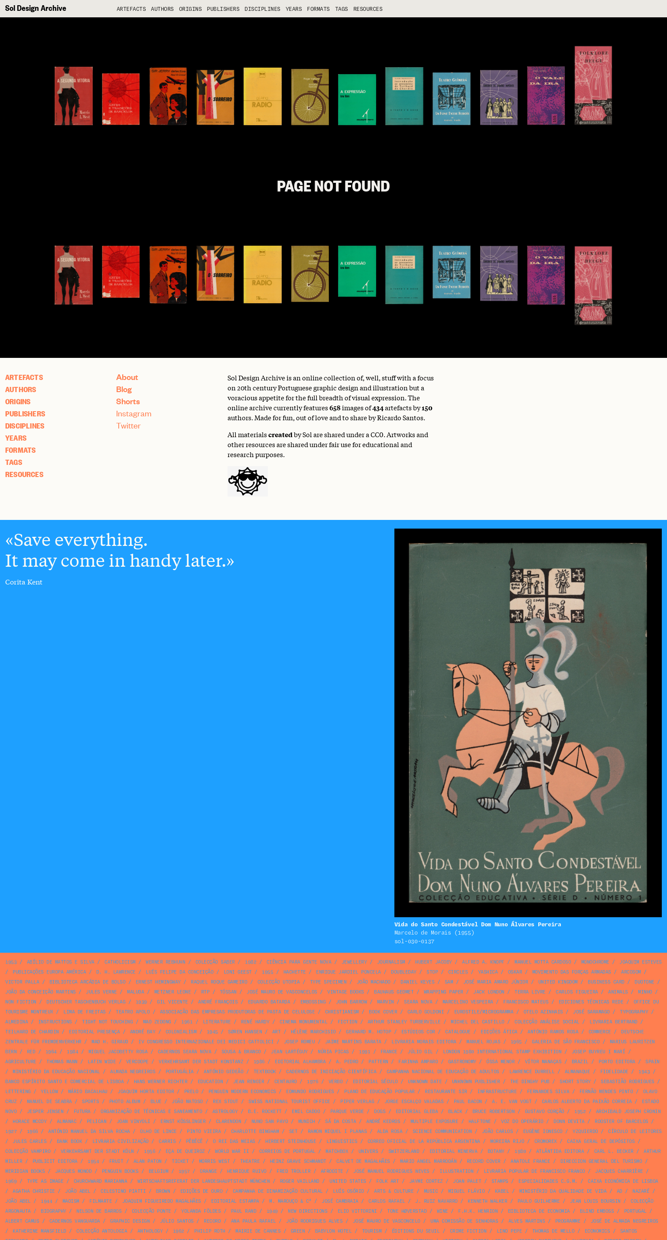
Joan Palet (467, 1181)
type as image (45, 1181)
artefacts (131, 9)
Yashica (488, 972)
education (210, 1081)
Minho (645, 992)
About (127, 376)
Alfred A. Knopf (483, 962)
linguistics (342, 1141)
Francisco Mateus (525, 1002)
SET (293, 1131)
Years (294, 9)
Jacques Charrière (619, 1171)
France (389, 1051)
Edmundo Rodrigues (310, 1091)
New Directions (307, 1211)
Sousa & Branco (241, 1051)
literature (217, 1022)
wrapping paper (443, 992)
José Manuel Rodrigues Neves (391, 1171)
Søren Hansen (245, 1031)
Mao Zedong (157, 1022)
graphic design (130, 1221)
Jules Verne (101, 992)
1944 (46, 1201)
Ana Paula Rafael (253, 1221)
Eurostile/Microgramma (484, 1012)
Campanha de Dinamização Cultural (278, 1191)
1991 (364, 1051)
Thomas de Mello (553, 1231)
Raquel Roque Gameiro (219, 982)
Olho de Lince (158, 1131)
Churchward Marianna (100, 1181)
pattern (378, 1061)
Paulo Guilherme (538, 1201)
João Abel (78, 1191)
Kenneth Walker (487, 1201)
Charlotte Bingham (255, 1131)
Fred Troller (293, 1171)
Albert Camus (22, 1221)
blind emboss (597, 1211)
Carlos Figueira (577, 992)
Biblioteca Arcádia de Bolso (87, 982)
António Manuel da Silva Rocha (89, 1131)
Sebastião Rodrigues (627, 1081)
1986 (259, 1061)
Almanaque (577, 1071)
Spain (652, 1061)
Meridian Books (25, 1171)
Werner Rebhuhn (165, 962)
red (31, 1051)
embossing (313, 1002)
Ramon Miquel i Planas (337, 1131)
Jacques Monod (73, 1171)
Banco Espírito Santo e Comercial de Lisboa (64, 1081)
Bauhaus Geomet (393, 992)
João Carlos (497, 1131)
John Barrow (351, 1002)
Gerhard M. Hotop (368, 1031)
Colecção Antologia (101, 1231)
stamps (499, 1181)
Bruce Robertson (493, 1111)
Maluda (135, 992)
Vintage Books (345, 992)
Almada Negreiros (132, 1071)
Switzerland (404, 1151)
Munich (306, 1121)
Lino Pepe (509, 1231)
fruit (116, 1161)
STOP (432, 972)
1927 (10, 1131)
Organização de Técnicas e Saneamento (151, 1111)
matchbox (336, 1151)
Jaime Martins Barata (353, 1041)
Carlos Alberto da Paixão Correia (587, 1101)
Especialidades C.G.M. (548, 1181)
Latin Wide (102, 1061)
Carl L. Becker (614, 1151)
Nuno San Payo (269, 1121)
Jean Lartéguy (289, 1051)
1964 (51, 1051)
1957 (184, 1171)
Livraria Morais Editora (423, 1041)
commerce (600, 1031)
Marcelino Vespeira (467, 1002)
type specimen (328, 982)
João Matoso (187, 1101)
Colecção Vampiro (27, 1151)
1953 (10, 962)
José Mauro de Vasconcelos (282, 992)
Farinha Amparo (418, 1061)
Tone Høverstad (406, 1211)
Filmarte (100, 1201)
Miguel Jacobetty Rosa (118, 1051)
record (212, 1221)
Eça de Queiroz (185, 1151)
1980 (520, 1151)
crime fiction (468, 1231)
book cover (383, 1012)
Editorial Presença (94, 1031)
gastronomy (462, 1061)
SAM (449, 982)
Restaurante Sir (446, 1091)
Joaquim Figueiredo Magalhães (161, 1201)
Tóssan (228, 992)
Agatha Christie (34, 1191)
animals (618, 992)
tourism (372, 1231)
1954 (93, 1161)
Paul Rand (244, 1211)
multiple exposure (434, 1121)
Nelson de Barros (98, 1211)
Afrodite (332, 1171)
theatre (250, 1161)
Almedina (16, 1022)
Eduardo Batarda (269, 1002)
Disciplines (262, 9)
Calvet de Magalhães (363, 1161)
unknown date (425, 1081)
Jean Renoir (248, 1081)
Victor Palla (22, 982)
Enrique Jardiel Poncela (348, 972)
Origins (190, 9)
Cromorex (545, 1141)
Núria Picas (333, 1051)
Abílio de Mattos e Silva (60, 962)
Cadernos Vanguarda (74, 1221)
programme (568, 1221)
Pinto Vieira (204, 1131)
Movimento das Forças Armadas (571, 972)
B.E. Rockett (265, 1111)
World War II (232, 1151)
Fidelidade (614, 1071)
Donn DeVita (569, 1121)
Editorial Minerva (453, 1151)
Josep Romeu (299, 1041)
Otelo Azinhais (543, 1012)
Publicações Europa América (49, 972)
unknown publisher (476, 1081)
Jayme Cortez (426, 1181)
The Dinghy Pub (530, 1081)
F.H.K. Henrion (478, 1211)
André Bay (143, 1031)
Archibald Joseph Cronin (628, 1111)
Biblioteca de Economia (539, 1211)
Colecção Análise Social (546, 1022)
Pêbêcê (194, 1141)
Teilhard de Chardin (32, 1031)
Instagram (134, 413)
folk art (387, 1181)
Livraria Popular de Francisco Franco (534, 1171)
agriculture (20, 1061)
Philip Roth (209, 1231)
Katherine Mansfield (39, 1231)
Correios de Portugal (287, 1151)
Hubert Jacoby (433, 962)
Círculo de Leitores (635, 1131)
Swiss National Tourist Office (289, 1101)
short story (575, 1081)
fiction (348, 1022)
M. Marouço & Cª (290, 1201)
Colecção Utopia (278, 982)
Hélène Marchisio (313, 1031)
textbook (265, 1071)
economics (597, 1231)
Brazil (580, 1061)
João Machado (373, 982)
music (431, 1191)
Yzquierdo (585, 1131)
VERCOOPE (137, 1061)
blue (156, 1101)
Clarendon (228, 1121)
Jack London (488, 992)
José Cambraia (340, 1201)
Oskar (515, 972)
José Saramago (591, 1012)
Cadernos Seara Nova (184, 1051)
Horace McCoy (29, 1121)
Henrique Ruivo (247, 1171)
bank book (69, 1141)
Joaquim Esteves (640, 962)
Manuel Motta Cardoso (542, 962)
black (455, 1111)
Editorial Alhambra (300, 1061)
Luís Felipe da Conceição (179, 972)
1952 (580, 1111)
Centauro (285, 1081)
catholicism (120, 962)
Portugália (180, 1071)
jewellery (354, 962)
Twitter (128, 425)
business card (606, 982)
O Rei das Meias (234, 1141)
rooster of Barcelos (621, 1121)
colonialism (181, 1031)
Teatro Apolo (133, 1012)
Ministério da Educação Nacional (56, 1071)
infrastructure (497, 1091)
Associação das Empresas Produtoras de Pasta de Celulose (237, 1012)
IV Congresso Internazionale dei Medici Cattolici (205, 1041)
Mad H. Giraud (109, 1041)
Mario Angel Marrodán (428, 1161)
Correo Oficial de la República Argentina (424, 1141)
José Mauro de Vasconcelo (386, 1221)
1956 (149, 1151)
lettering (18, 1091)
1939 (141, 1002)
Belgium (159, 1171)
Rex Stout (225, 1101)
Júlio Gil (420, 1051)
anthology (150, 1231)
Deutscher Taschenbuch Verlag (85, 1002)
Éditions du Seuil (416, 1231)
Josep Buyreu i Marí (598, 1051)
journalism (391, 962)
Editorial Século (375, 1081)
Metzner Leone (172, 992)
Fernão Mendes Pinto (606, 1091)
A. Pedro (347, 1061)
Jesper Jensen (45, 1111)
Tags (341, 9)
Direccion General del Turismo (601, 1161)
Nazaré (640, 1191)
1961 (186, 1022)
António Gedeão (223, 1071)
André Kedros (383, 1121)
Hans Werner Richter (161, 1081)
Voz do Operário (522, 1121)
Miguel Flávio (466, 1191)
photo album (124, 1101)
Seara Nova (418, 1002)
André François (218, 1002)
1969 (10, 1181)
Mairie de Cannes (257, 1231)
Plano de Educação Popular (379, 1091)
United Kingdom (558, 982)
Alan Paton (147, 1161)
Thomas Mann (62, 1061)
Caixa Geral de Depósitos (600, 1141)
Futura (82, 1111)
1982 (250, 962)
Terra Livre (530, 992)
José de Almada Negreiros (624, 1221)
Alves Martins (526, 1221)
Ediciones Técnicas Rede (591, 1002)
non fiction (20, 1002)
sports (90, 1101)
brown (163, 1191)
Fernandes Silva (548, 1091)
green (298, 1231)
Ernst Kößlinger (182, 1121)
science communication (442, 1131)
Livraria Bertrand (613, 1022)
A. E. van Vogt (511, 1101)
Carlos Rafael (386, 1201)
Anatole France (530, 1161)
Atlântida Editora (560, 1151)
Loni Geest (238, 972)
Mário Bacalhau (87, 1091)
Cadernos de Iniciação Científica (331, 1071)
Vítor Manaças (543, 1061)
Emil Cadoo (306, 1111)
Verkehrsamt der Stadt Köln (97, 1151)
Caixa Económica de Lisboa (623, 1181)
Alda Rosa (390, 1131)
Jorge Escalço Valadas (414, 1101)
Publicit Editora (55, 1161)
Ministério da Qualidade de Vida (563, 1191)
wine (442, 1211)
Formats (318, 9)
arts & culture (393, 1191)
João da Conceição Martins (40, 992)
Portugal (635, 1211)
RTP (205, 992)
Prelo (191, 1091)
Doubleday (403, 972)
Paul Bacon (468, 1101)
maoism (70, 1201)
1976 (312, 1081)
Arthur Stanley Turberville (404, 1022)
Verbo (336, 1081)
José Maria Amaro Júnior (495, 982)
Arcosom (631, 972)
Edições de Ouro (201, 1191)
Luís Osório (348, 1191)
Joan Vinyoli (133, 1121)
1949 (272, 1211)
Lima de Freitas (84, 1012)
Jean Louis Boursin (595, 1201)
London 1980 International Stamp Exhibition (502, 1051)
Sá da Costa (340, 1121)
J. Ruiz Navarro (436, 1201)
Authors (162, 9)
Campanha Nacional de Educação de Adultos (443, 1071)
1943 (644, 1071)
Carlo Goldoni (425, 1012)
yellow (49, 1091)
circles (458, 972)
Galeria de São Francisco (565, 1041)
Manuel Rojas (483, 1041)
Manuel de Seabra (49, 1101)
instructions (55, 1022)
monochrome (595, 962)
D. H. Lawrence (116, 972)
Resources (368, 9)
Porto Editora (617, 1061)
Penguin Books (120, 1171)
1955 (267, 972)
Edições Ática (499, 1031)
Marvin (385, 1002)
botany (496, 1151)
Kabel (502, 1191)
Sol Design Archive (35, 7)
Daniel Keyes (417, 982)
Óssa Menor (500, 1061)
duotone (644, 982)
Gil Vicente (172, 1002)
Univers (368, 1151)
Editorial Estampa (235, 1201)
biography (53, 1211)
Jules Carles (29, 1141)
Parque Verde (347, 1111)
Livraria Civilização (120, 1141)
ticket (180, 1161)
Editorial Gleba (417, 1111)
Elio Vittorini (357, 1211)
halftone (480, 1121)
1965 (516, 1041)
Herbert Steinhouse (290, 1141)
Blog (124, 388)
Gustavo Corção (544, 1111)
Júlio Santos (177, 1221)
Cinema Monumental (304, 1022)
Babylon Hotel (333, 1231)
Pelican (97, 1121)
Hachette (294, 972)
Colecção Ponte (151, 1211)
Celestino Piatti (123, 1191)
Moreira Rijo (507, 1141)
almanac (67, 1121)
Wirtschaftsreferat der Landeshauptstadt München (203, 1181)
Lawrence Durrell (531, 1071)
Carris (167, 1141)
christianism (342, 1012)
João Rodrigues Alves (314, 1221)
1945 (212, 1031)
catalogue (458, 1031)
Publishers (223, 9)
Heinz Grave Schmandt (298, 1161)
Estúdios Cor (418, 1031)
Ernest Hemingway (158, 982)
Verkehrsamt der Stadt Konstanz (201, 1061)
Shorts (128, 401)
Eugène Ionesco (543, 1131)
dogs (379, 1111)
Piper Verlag (357, 1101)
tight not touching (107, 1022)
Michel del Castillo (477, 1022)
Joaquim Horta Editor (145, 1091)
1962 (178, 1231)
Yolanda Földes (201, 1211)
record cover (484, 1161)
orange (208, 1171)
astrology (225, 1111)
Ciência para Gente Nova (299, 962)
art (276, 1031)
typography (634, 1012)
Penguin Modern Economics (242, 1091)
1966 (32, 1131)
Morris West (214, 1161)
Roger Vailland (299, 1181)
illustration (456, 1171)
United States (347, 1181)
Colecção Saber (215, 962)
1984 (72, 1051)
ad (619, 1191)
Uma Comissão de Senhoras (464, 1221)
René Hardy (255, 1022)
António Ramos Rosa (552, 1031)
